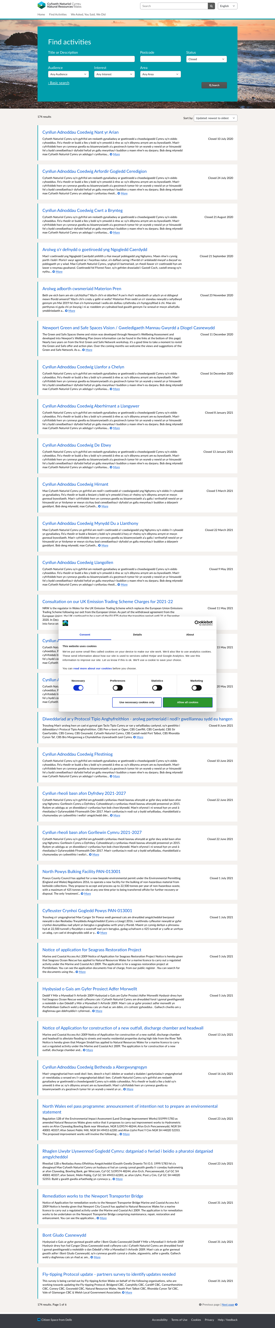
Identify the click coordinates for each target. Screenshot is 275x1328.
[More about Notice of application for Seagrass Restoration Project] (81, 971)
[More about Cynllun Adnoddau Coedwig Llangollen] (123, 584)
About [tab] (190, 634)
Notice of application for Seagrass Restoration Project (91, 949)
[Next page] (229, 1304)
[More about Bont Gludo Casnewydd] (95, 1257)
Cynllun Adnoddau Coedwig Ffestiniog (77, 754)
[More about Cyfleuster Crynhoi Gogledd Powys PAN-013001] (102, 932)
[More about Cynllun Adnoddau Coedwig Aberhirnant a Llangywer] (115, 428)
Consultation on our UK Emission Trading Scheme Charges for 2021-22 (107, 601)
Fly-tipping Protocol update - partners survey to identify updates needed (109, 1274)
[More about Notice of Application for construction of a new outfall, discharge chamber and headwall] (88, 1050)
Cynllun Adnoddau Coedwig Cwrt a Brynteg (82, 210)
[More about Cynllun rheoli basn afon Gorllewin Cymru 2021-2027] (94, 854)
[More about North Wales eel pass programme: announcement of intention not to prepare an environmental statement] (125, 1134)
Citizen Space (49, 1319)
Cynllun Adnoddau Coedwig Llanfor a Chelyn (83, 366)
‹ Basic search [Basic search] (58, 83)
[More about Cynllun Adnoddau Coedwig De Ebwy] (115, 467)
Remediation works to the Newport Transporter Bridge (92, 1195)
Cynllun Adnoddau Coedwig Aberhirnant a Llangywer (90, 405)
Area (143, 67)
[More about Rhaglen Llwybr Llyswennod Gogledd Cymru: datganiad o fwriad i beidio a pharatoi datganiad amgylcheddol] (118, 1178)
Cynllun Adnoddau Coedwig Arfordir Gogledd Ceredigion (94, 171)
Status (191, 52)
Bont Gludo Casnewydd (64, 1234)
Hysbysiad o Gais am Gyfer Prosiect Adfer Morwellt (89, 988)
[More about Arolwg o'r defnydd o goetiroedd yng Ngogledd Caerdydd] (57, 271)
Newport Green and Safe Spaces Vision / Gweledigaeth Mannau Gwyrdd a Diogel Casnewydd (128, 327)
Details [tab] (137, 634)
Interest (100, 67)
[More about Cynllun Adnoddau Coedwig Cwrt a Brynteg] (115, 232)
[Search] (211, 6)
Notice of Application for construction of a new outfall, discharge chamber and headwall (122, 1027)
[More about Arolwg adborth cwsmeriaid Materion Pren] (70, 310)
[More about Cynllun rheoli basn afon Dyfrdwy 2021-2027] (115, 815)
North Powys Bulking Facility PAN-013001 (81, 871)
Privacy (209, 1319)
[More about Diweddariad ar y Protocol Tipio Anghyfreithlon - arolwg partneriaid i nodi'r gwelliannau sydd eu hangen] (138, 737)
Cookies (196, 1319)
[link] (209, 1304)
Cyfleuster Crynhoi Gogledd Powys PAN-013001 (87, 910)
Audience (55, 67)
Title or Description (63, 52)
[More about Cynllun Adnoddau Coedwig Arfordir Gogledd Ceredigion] (123, 193)
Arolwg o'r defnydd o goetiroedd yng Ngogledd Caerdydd (94, 249)
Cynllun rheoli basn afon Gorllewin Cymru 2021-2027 (92, 832)
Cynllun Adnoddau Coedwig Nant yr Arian (80, 132)
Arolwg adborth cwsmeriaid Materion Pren (81, 288)
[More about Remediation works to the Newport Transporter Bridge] (102, 1218)
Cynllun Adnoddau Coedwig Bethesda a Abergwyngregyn (94, 1066)
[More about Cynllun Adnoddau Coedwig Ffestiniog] (115, 776)
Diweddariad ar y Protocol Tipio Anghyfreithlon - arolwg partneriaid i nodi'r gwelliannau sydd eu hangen (137, 718)
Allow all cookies (187, 702)
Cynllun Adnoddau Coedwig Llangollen (77, 562)
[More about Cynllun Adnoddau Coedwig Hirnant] (103, 506)
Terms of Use (179, 1319)
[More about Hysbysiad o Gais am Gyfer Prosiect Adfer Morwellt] (97, 1010)
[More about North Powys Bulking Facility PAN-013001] (86, 893)
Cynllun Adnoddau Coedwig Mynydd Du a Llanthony (90, 523)
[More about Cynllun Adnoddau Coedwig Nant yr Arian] (115, 154)
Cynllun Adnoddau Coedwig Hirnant (75, 484)
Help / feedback (227, 1319)
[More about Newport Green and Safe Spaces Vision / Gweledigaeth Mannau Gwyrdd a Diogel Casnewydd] (87, 349)
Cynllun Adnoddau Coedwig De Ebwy (76, 444)
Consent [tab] (85, 634)
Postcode (147, 52)
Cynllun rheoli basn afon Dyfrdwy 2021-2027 (84, 793)
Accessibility (159, 1319)
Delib (68, 1319)
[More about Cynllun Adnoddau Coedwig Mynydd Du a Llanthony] (103, 545)
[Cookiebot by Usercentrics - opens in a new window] (197, 623)
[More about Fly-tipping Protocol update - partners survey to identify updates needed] (127, 1292)
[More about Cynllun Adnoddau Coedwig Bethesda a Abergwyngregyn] (128, 1089)
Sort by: (188, 118)
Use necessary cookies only (137, 702)
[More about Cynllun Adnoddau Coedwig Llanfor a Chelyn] (115, 388)
